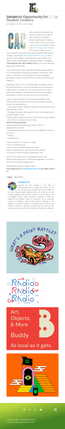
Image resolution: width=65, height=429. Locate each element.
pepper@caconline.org (32, 169)
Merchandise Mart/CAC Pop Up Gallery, (38, 55)
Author (10, 177)
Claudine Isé (13, 24)
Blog (30, 24)
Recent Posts (18, 177)
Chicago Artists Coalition (45, 48)
